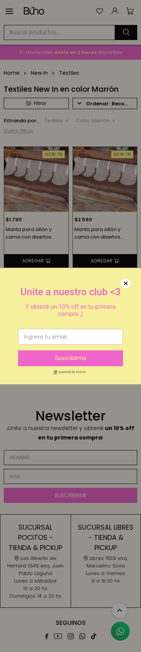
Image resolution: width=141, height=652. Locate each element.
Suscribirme (70, 358)
